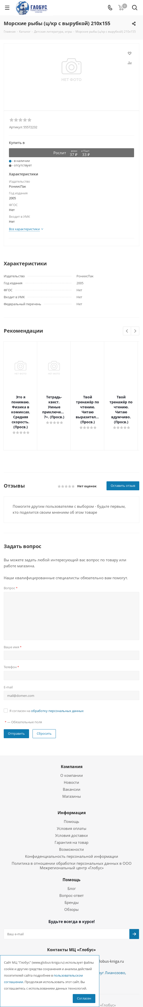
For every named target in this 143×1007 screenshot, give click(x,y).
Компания (71, 746)
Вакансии (71, 769)
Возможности (71, 829)
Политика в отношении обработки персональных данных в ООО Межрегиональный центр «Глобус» (72, 845)
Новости (71, 762)
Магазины (71, 776)
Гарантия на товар (71, 822)
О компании (71, 755)
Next (135, 331)
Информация (72, 792)
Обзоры (71, 889)
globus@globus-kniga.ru (103, 941)
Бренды (72, 882)
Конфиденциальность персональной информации (71, 836)
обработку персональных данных (57, 691)
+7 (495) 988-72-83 (44, 940)
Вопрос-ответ (71, 875)
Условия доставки (71, 815)
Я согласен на (46, 691)
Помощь (71, 801)
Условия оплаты (71, 808)
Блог (72, 868)
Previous (127, 331)
